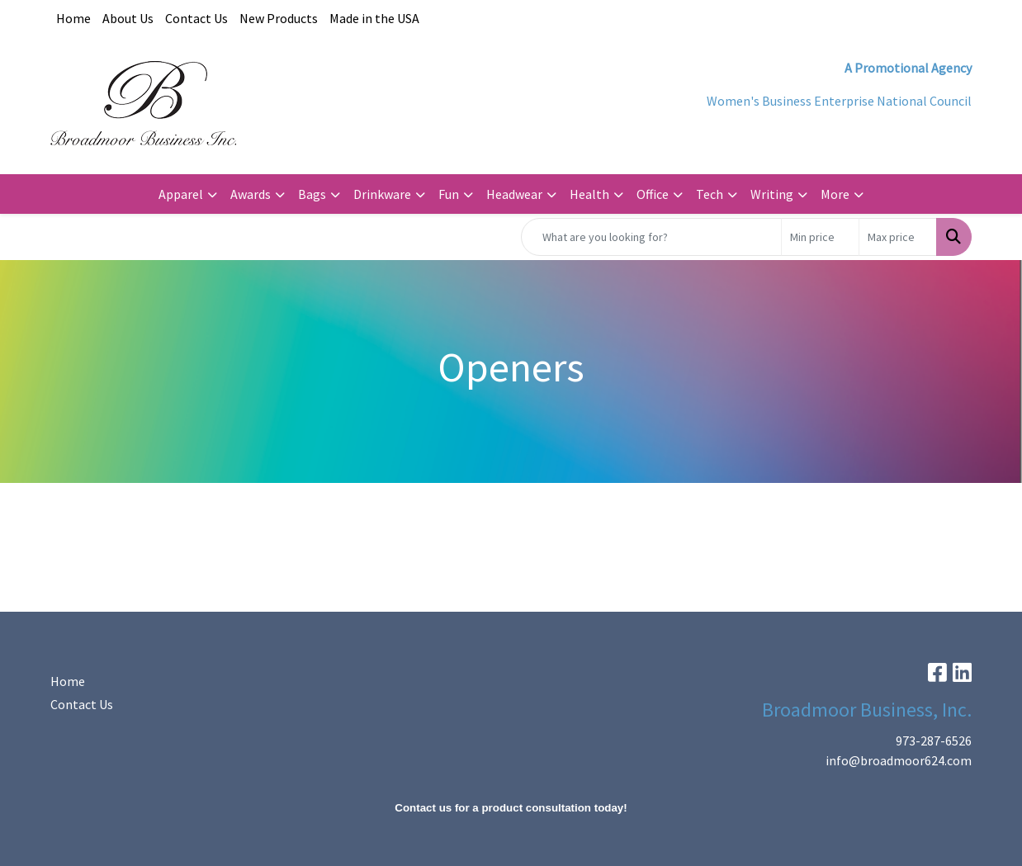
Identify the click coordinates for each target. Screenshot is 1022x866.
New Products (278, 18)
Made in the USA (374, 18)
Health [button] (589, 194)
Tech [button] (709, 194)
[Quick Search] (651, 237)
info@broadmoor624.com (899, 760)
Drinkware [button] (382, 194)
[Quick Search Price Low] (820, 237)
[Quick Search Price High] (898, 237)
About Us (128, 18)
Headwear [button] (514, 194)
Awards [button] (250, 194)
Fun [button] (448, 194)
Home (73, 18)
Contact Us (196, 18)
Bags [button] (312, 194)
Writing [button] (771, 194)
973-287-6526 (934, 740)
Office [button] (652, 194)
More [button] (835, 194)
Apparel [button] (181, 194)
